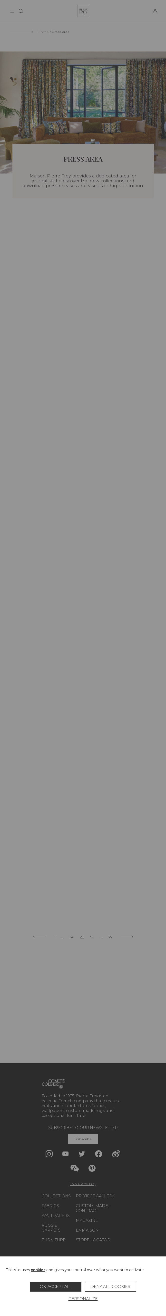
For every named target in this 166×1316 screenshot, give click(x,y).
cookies (38, 1269)
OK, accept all (56, 1286)
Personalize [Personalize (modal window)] (83, 1298)
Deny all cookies (110, 1286)
